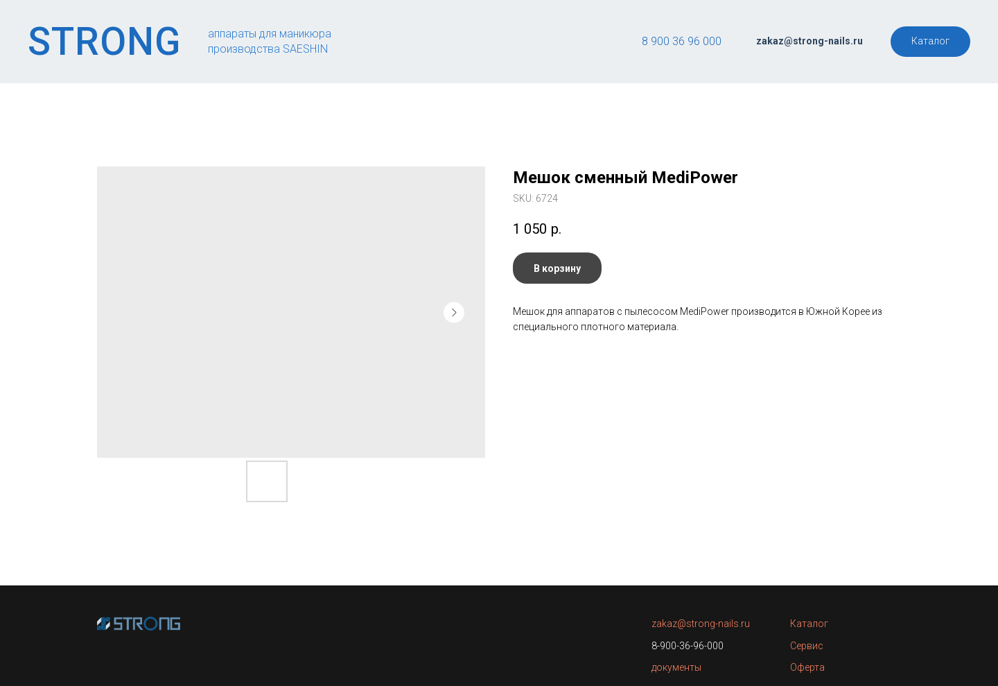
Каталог (809, 623)
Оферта (807, 667)
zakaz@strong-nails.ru (700, 623)
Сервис (806, 645)
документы (676, 667)
